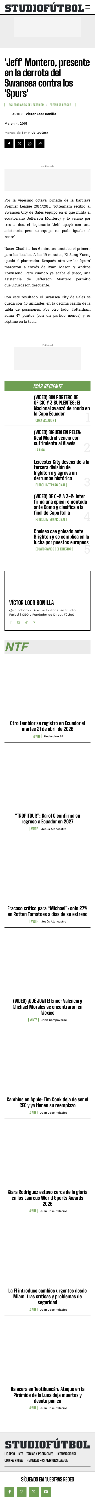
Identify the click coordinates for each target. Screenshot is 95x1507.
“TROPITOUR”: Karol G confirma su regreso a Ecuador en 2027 (47, 819)
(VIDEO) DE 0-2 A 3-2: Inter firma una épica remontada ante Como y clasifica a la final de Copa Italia (60, 504)
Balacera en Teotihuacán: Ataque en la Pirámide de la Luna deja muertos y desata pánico (47, 1395)
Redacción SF (53, 736)
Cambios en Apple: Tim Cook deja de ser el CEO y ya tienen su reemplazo (47, 1102)
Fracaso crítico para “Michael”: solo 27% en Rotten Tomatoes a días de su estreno (47, 911)
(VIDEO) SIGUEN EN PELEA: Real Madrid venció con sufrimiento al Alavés (58, 437)
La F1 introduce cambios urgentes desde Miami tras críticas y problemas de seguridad (47, 1297)
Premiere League (60, 104)
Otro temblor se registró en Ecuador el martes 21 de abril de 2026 (47, 726)
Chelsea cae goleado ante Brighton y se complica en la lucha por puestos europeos (61, 536)
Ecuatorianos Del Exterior (53, 549)
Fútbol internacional (50, 485)
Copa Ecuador (44, 420)
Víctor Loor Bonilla (41, 114)
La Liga (40, 450)
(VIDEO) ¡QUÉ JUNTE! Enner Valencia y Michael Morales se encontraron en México (47, 1007)
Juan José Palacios (53, 1112)
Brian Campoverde (54, 1020)
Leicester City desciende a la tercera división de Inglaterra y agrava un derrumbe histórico (61, 470)
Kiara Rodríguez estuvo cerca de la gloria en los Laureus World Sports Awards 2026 (47, 1198)
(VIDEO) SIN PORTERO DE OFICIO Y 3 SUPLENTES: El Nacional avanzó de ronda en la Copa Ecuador (62, 405)
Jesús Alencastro (53, 829)
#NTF (36, 736)
